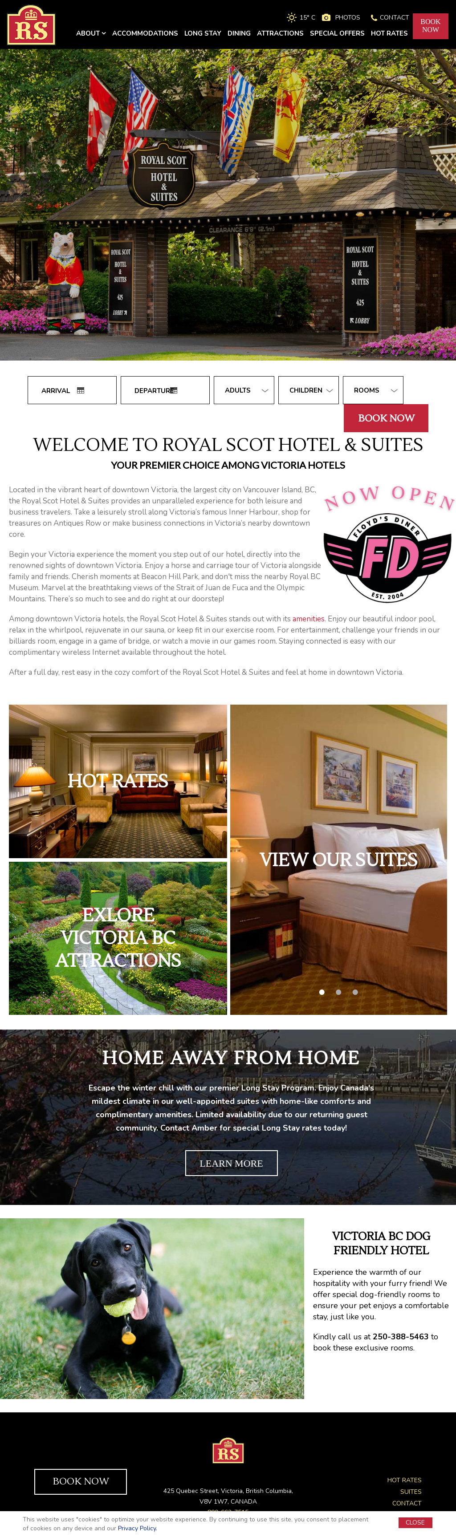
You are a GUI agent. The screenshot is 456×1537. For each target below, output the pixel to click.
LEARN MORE (231, 1163)
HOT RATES (389, 33)
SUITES (411, 1492)
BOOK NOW (81, 1481)
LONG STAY (202, 33)
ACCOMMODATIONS (145, 33)
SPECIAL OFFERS (337, 33)
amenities (309, 619)
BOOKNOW (430, 25)
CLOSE (415, 1522)
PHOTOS (347, 17)
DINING (239, 33)
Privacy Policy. (137, 1528)
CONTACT (394, 17)
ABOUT (91, 33)
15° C (307, 17)
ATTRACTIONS (280, 33)
